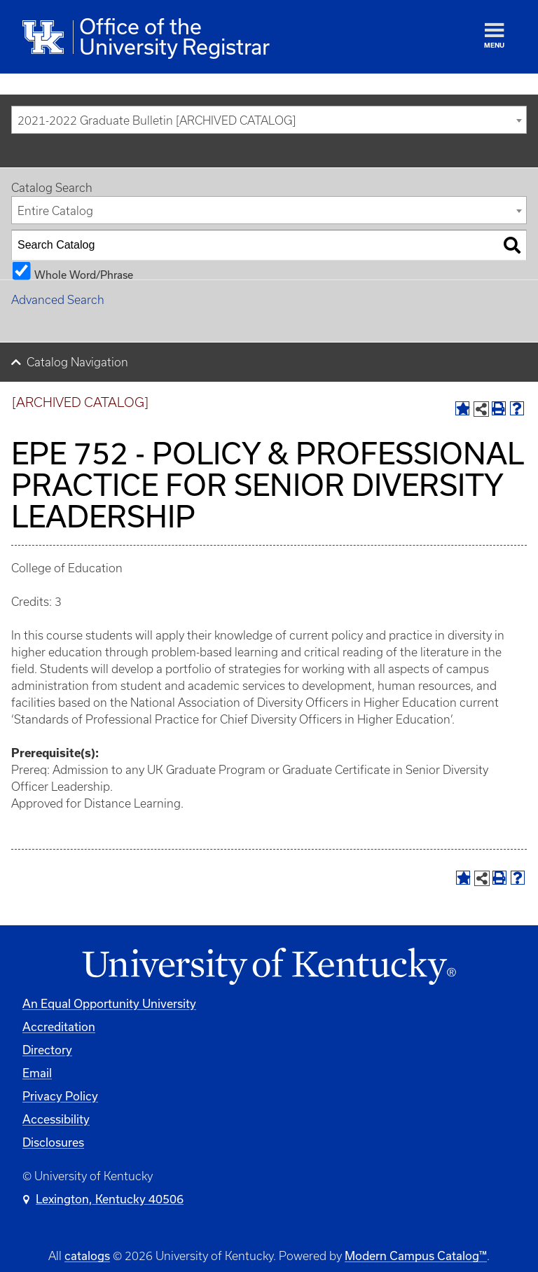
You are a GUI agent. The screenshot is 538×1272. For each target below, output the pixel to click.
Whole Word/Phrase (83, 274)
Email (37, 1072)
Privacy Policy (60, 1095)
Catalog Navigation (77, 362)
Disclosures (53, 1142)
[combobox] (269, 120)
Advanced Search (57, 299)
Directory (47, 1049)
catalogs (87, 1255)
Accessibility (56, 1119)
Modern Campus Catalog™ (416, 1255)
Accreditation (58, 1026)
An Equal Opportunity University (109, 1003)
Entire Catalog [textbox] (55, 211)
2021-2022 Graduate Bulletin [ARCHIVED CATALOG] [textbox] (157, 120)
